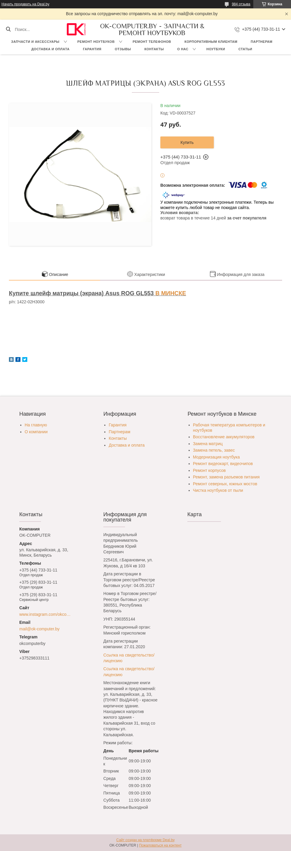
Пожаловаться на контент (160, 845)
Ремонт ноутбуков (96, 41)
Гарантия (92, 49)
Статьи (245, 49)
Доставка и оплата (50, 49)
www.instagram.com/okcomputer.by (46, 614)
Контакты (154, 49)
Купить (187, 142)
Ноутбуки (215, 49)
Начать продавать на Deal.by (25, 4)
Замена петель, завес (214, 450)
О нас (183, 49)
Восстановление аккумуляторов (223, 436)
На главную (36, 425)
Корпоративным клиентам (210, 41)
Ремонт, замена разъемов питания (226, 477)
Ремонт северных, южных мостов (225, 483)
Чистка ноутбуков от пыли (218, 490)
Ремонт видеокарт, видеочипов (223, 463)
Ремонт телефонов (152, 41)
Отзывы (123, 49)
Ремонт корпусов (209, 470)
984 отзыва (241, 4)
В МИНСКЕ (170, 293)
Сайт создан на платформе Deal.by (145, 840)
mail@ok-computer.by (39, 629)
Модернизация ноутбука (216, 457)
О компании (36, 431)
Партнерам (261, 41)
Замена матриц (208, 443)
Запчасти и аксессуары (35, 41)
